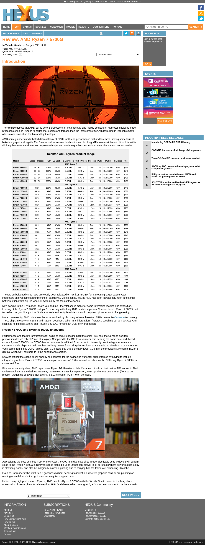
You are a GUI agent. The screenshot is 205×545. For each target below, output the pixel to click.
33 (132, 33)
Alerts (52, 510)
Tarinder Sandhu (13, 45)
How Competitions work (15, 519)
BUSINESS (40, 27)
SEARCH (195, 27)
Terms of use (10, 531)
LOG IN (147, 64)
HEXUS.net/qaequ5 (24, 51)
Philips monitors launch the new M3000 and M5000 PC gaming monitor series (174, 175)
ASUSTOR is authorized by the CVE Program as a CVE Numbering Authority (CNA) (176, 183)
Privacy (7, 534)
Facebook (48, 513)
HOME (6, 27)
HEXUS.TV (83, 27)
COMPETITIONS (101, 27)
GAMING (27, 27)
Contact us (9, 516)
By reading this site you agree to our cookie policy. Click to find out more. (101, 1)
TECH (16, 27)
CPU (26, 33)
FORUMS (117, 27)
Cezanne (119, 317)
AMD (11, 49)
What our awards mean (15, 528)
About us (8, 510)
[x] (140, 1)
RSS (45, 510)
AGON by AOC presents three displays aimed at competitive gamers (176, 167)
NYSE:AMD (20, 49)
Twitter (60, 510)
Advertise (8, 513)
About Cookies (11, 525)
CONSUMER (56, 27)
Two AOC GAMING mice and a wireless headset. (176, 158)
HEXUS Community (99, 505)
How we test (9, 522)
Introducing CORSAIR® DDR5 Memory (171, 142)
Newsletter (60, 513)
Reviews (37, 33)
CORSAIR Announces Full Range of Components (176, 150)
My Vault (13, 54)
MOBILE (70, 27)
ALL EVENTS (165, 121)
